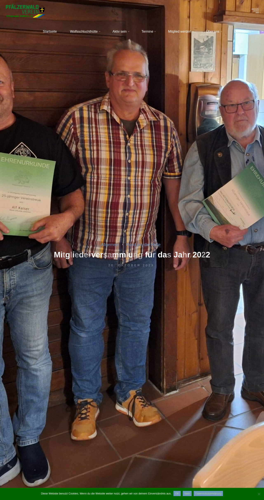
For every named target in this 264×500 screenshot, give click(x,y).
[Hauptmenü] (252, 12)
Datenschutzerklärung (208, 493)
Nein (187, 493)
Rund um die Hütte (145, 244)
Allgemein (106, 244)
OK (177, 493)
